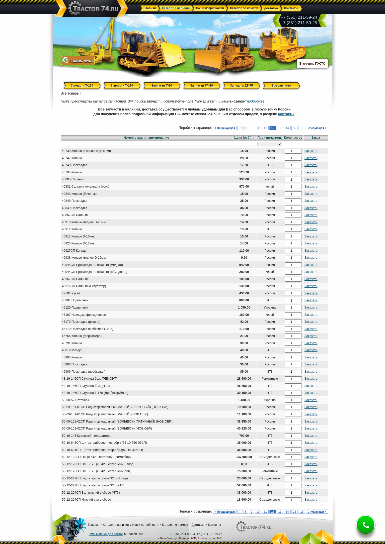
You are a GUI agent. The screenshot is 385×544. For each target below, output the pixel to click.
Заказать (311, 151)
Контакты (286, 114)
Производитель (269, 137)
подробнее (256, 101)
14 (287, 127)
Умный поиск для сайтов (106, 534)
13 (279, 127)
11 (265, 127)
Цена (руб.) (242, 137)
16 (301, 127)
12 (272, 127)
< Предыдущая (225, 127)
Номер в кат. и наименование (146, 137)
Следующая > (317, 127)
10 (257, 127)
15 (294, 127)
